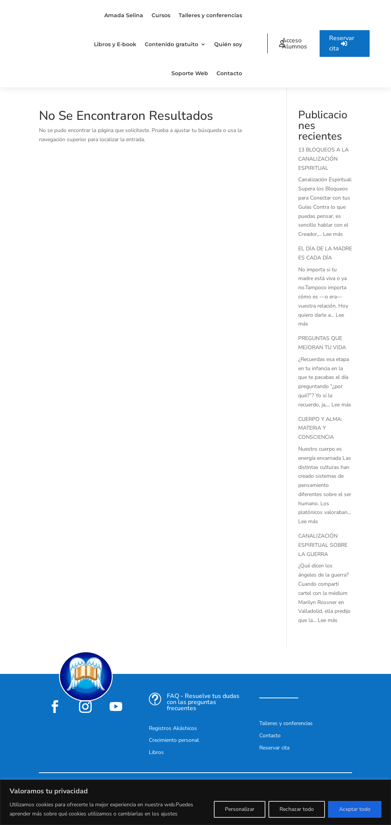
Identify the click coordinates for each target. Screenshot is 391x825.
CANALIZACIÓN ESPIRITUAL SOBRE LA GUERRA (322, 545)
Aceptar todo (354, 809)
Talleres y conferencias (210, 15)
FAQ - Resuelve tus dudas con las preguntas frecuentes (203, 702)
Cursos (161, 15)
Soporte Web (189, 73)
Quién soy (228, 44)
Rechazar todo (297, 809)
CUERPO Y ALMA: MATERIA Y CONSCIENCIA (320, 428)
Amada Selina (123, 15)
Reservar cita (341, 43)
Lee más (333, 234)
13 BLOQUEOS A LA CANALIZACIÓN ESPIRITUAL (323, 159)
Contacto (229, 73)
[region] (195, 802)
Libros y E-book (115, 44)
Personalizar (239, 809)
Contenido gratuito (171, 44)
